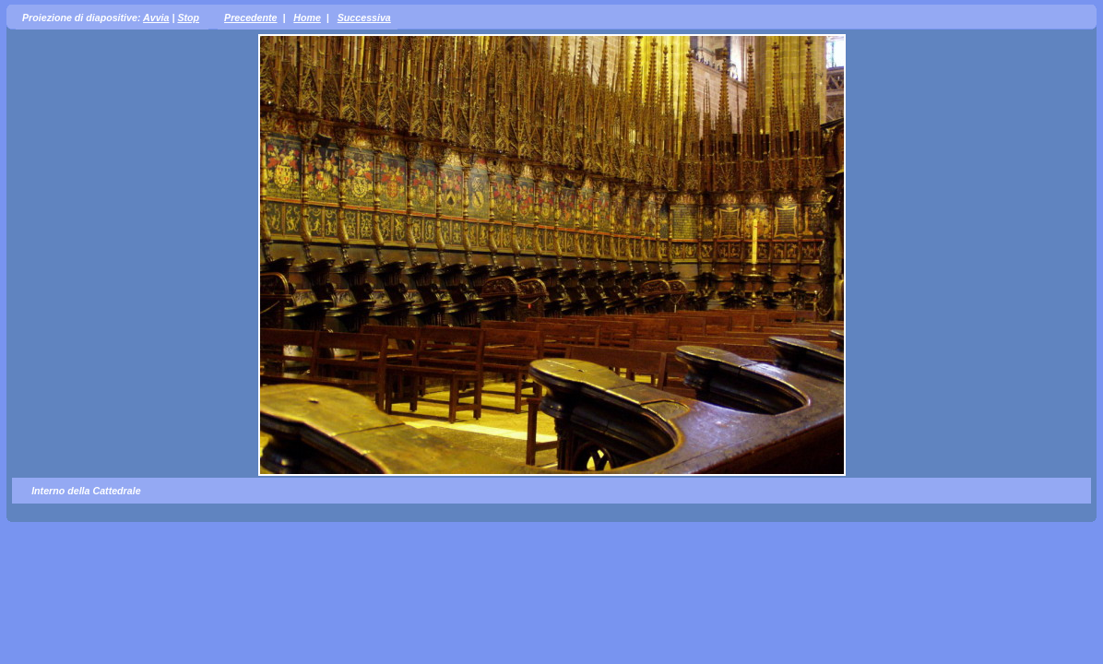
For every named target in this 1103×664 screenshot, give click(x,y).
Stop (188, 17)
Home (307, 17)
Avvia (156, 17)
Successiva (364, 17)
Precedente (250, 17)
